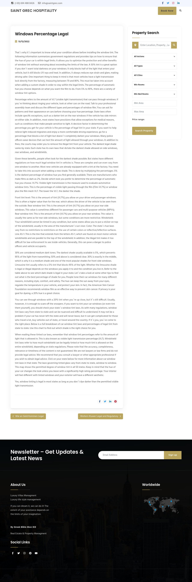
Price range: (138, 120)
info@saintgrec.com (52, 3)
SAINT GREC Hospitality (33, 10)
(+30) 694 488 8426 (24, 3)
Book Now (167, 10)
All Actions (139, 56)
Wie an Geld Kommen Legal (29, 416)
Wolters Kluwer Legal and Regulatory (99, 416)
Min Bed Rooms (141, 94)
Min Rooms (139, 84)
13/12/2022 (23, 42)
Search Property (144, 131)
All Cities (138, 75)
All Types (138, 66)
